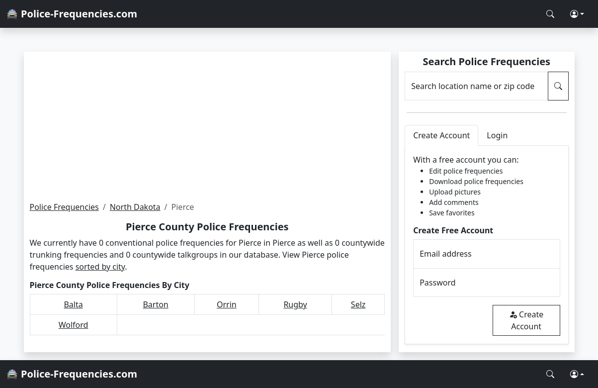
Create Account (526, 320)
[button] (577, 14)
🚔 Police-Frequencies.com (71, 13)
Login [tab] (497, 135)
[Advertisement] (207, 126)
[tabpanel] (486, 245)
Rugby (295, 304)
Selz (358, 304)
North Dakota (135, 206)
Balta (73, 304)
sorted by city (100, 266)
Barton (155, 304)
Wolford (73, 324)
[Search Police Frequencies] (550, 14)
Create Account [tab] (441, 135)
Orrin (227, 304)
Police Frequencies (64, 206)
